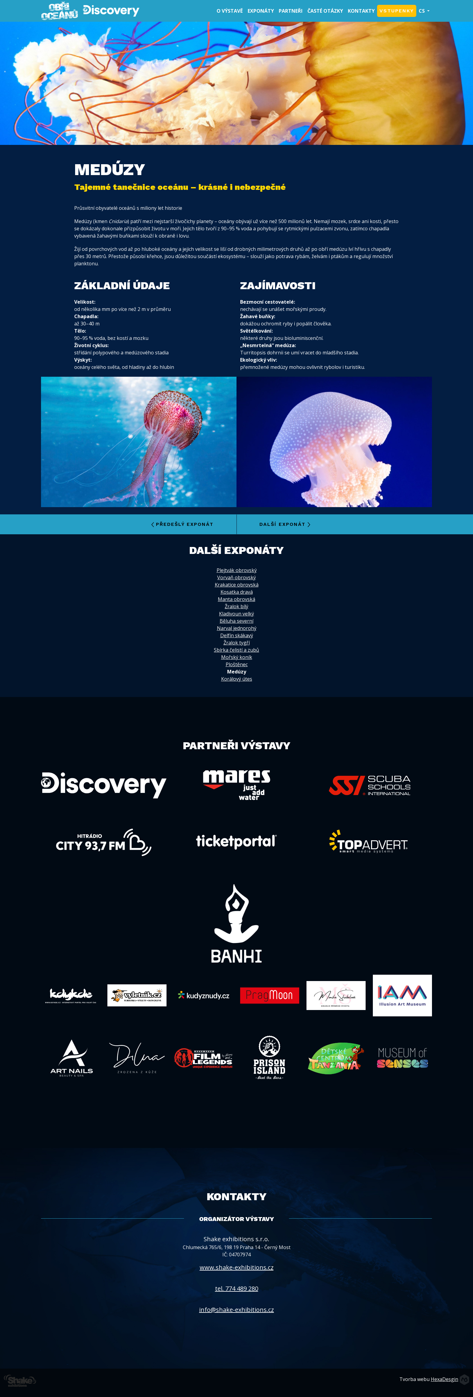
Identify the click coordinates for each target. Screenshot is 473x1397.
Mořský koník (236, 657)
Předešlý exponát (182, 524)
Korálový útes (236, 679)
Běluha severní (236, 621)
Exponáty (261, 11)
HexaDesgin (444, 1379)
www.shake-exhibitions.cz (237, 1267)
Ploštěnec (237, 664)
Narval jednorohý (236, 628)
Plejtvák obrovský (237, 570)
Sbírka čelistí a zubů (236, 650)
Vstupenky (396, 11)
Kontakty (361, 11)
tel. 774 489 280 (236, 1288)
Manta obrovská (236, 599)
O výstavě (231, 10)
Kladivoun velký (236, 613)
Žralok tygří (237, 642)
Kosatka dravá (237, 592)
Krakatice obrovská (237, 584)
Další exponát (284, 524)
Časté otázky (325, 11)
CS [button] (422, 11)
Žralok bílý (236, 606)
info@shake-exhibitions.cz (236, 1310)
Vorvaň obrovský (236, 577)
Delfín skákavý (236, 635)
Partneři (291, 11)
